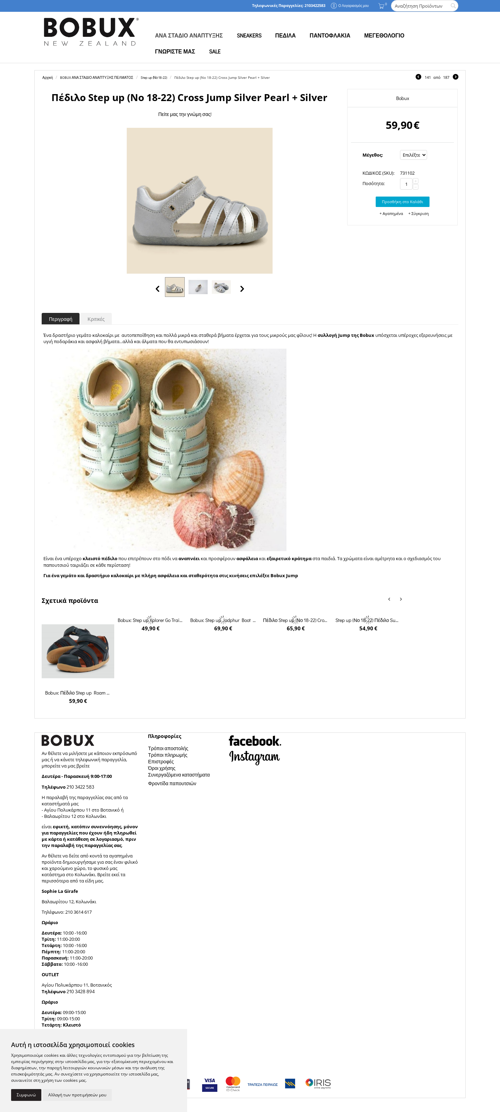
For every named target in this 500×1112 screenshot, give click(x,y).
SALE (214, 51)
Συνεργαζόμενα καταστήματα (179, 774)
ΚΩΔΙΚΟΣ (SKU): (378, 173)
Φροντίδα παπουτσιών (172, 783)
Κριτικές (96, 319)
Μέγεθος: (372, 155)
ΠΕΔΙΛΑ (285, 35)
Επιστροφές (161, 761)
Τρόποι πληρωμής (167, 755)
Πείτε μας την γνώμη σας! (185, 114)
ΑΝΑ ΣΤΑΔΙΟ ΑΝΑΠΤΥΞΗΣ (189, 35)
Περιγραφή (60, 319)
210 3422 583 (80, 786)
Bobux (402, 98)
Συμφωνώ (26, 1095)
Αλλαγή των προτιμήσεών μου (77, 1095)
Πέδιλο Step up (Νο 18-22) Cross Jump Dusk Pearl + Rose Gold (295, 620)
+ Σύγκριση (418, 213)
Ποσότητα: (373, 183)
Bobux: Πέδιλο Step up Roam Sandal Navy (77, 692)
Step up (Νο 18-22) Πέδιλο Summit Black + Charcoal (368, 620)
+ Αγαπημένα (391, 213)
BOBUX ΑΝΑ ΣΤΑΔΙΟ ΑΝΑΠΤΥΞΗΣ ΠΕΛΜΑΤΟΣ (96, 77)
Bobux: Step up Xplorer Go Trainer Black (150, 620)
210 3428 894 (80, 991)
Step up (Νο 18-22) (154, 77)
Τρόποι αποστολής (168, 748)
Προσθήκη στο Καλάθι (402, 201)
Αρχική (47, 77)
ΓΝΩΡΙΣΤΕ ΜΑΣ (175, 51)
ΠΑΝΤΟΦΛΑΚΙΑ (330, 35)
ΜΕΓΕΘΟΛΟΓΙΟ (384, 35)
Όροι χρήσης (161, 768)
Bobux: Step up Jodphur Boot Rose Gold (223, 620)
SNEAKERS (249, 35)
